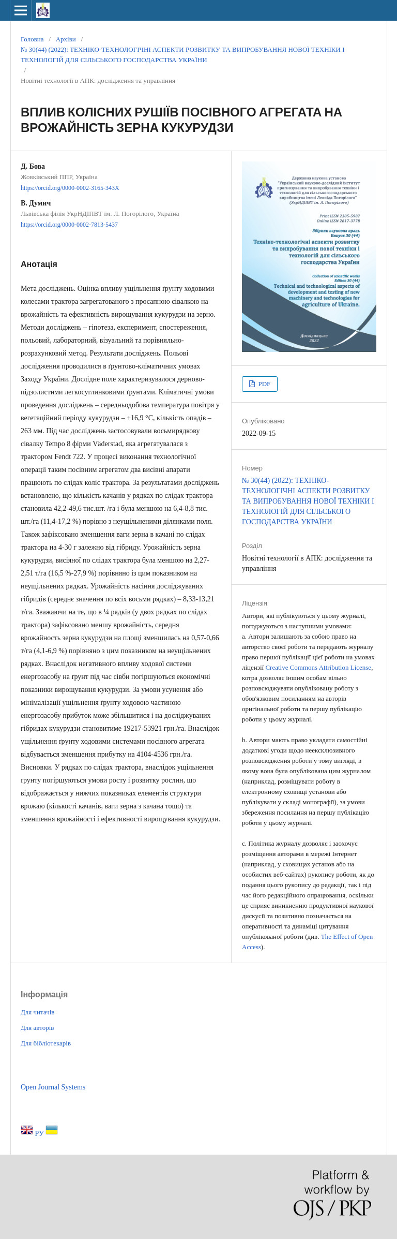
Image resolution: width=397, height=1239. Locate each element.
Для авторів (37, 1027)
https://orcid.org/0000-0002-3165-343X (70, 187)
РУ (40, 1134)
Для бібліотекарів (46, 1043)
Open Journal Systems (53, 1087)
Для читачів (37, 1012)
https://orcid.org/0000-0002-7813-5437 (69, 225)
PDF (263, 384)
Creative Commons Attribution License (318, 667)
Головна (32, 39)
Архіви (66, 39)
